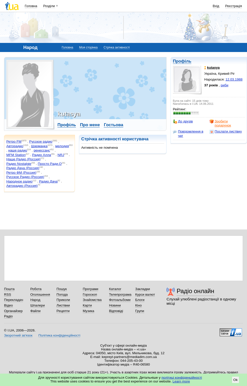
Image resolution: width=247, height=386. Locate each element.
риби (224, 85)
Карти (87, 305)
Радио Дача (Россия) (22, 168)
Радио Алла (41, 155)
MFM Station (16, 155)
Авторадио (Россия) (22, 186)
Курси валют (145, 294)
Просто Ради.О (49, 164)
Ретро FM (14, 141)
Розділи (49, 6)
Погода (62, 294)
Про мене (90, 124)
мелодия (62, 146)
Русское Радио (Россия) (25, 177)
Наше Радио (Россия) (23, 159)
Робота (36, 289)
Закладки (142, 289)
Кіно (138, 305)
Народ (35, 300)
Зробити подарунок (220, 123)
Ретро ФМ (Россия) (21, 172)
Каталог (115, 289)
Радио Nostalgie (18, 164)
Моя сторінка (88, 47)
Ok (235, 380)
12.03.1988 (233, 79)
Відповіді (116, 311)
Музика (88, 311)
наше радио (17, 150)
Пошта (9, 289)
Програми (90, 289)
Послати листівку (226, 132)
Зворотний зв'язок (18, 335)
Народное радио (19, 181)
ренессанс (42, 150)
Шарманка (39, 146)
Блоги (140, 300)
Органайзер (13, 311)
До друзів (183, 121)
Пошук (61, 289)
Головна (31, 6)
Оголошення (40, 294)
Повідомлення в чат (188, 133)
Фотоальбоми (120, 300)
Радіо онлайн (195, 291)
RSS (7, 294)
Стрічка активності (117, 47)
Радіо (8, 316)
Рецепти (63, 311)
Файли (35, 311)
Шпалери (37, 305)
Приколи (63, 300)
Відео (8, 305)
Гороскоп (90, 294)
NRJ (60, 155)
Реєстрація (233, 6)
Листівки (63, 305)
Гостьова (113, 124)
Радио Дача (48, 181)
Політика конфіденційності (59, 335)
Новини (115, 305)
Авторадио (14, 146)
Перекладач (13, 300)
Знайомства (92, 300)
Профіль (182, 61)
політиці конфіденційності (181, 377)
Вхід (216, 6)
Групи (139, 311)
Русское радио (40, 141)
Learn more (181, 381)
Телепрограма (120, 294)
